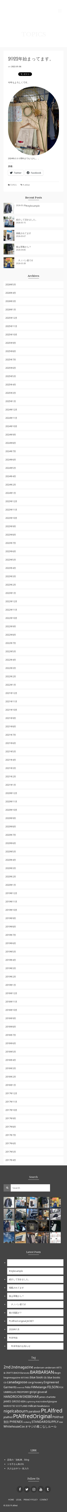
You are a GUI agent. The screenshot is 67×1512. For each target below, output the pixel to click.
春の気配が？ (15, 1312)
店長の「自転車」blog (18, 1459)
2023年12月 (11, 501)
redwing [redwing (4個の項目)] (27, 1422)
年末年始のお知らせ (19, 1346)
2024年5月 (10, 467)
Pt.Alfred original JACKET (21, 1321)
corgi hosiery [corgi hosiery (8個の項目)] (35, 1382)
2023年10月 (11, 518)
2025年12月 (11, 317)
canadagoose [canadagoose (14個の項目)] (17, 1382)
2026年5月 (10, 284)
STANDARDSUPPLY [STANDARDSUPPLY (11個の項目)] (45, 1422)
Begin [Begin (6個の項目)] (57, 1372)
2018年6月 (10, 1043)
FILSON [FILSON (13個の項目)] (53, 1387)
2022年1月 (10, 684)
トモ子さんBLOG (15, 1464)
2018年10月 (11, 1010)
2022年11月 (11, 609)
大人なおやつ (13, 1468)
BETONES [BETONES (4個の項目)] (25, 1377)
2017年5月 (10, 1151)
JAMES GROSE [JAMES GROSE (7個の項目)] (12, 1401)
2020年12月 (11, 793)
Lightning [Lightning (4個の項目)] (30, 1401)
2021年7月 (10, 734)
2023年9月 (10, 526)
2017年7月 (10, 1135)
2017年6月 (10, 1143)
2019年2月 (10, 976)
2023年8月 (10, 534)
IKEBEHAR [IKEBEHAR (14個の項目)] (31, 1396)
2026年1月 (10, 309)
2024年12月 (11, 409)
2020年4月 (10, 859)
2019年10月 (11, 909)
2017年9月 (10, 1118)
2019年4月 (10, 959)
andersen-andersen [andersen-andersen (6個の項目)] (45, 1367)
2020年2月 (10, 876)
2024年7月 (10, 451)
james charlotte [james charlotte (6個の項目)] (47, 1397)
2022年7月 (10, 643)
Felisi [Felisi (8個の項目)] (28, 1387)
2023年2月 (10, 584)
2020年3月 (10, 868)
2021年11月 (11, 701)
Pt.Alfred (26, 185)
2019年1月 (10, 984)
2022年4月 (10, 659)
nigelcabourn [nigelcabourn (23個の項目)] (16, 1411)
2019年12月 (11, 893)
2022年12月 (11, 601)
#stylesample (33, 205)
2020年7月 (10, 834)
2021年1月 (10, 784)
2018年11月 (11, 1001)
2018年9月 (10, 1018)
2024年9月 (10, 434)
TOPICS (13, 185)
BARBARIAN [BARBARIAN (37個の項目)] (42, 1372)
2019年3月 (10, 968)
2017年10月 (11, 1110)
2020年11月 (11, 801)
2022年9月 (10, 626)
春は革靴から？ (23, 246)
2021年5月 (10, 751)
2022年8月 (10, 634)
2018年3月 (10, 1068)
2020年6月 (10, 843)
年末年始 (13, 1337)
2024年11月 (11, 417)
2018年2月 (10, 1076)
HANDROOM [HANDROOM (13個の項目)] (13, 1396)
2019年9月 (10, 918)
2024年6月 (10, 459)
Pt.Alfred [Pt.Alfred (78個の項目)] (51, 1410)
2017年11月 (11, 1101)
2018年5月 (10, 1051)
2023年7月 (10, 543)
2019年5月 (10, 951)
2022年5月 (10, 651)
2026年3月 (10, 301)
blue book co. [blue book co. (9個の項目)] (38, 1377)
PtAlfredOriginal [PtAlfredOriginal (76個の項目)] (32, 1416)
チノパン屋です (24, 260)
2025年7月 (10, 359)
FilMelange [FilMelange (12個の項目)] (39, 1387)
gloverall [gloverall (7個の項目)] (42, 1392)
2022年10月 (11, 618)
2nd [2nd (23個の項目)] (7, 1367)
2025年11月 (11, 326)
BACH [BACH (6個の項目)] (17, 1372)
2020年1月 (10, 884)
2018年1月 (10, 1085)
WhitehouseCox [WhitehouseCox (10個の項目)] (14, 1426)
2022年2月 (10, 676)
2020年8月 (10, 826)
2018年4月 (10, 1060)
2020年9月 (10, 818)
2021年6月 (10, 743)
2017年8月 (10, 1126)
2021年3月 (10, 768)
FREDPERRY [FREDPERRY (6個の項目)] (23, 1392)
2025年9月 (10, 342)
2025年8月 (10, 351)
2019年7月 (10, 934)
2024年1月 (10, 493)
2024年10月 (11, 426)
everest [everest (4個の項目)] (20, 1387)
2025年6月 (10, 367)
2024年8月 (10, 442)
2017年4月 (10, 1160)
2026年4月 (10, 292)
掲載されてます (23, 233)
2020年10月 (11, 809)
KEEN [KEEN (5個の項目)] (23, 1401)
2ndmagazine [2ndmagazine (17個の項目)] (22, 1367)
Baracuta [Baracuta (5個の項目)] (24, 1372)
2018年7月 (10, 1035)
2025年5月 (10, 376)
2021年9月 (10, 718)
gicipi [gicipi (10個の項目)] (33, 1392)
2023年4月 (10, 568)
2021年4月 (10, 759)
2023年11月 (11, 509)
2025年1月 (10, 401)
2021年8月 (10, 726)
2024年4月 (10, 476)
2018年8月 (10, 1026)
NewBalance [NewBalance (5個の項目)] (43, 1406)
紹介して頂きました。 (27, 219)
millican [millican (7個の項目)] (32, 1406)
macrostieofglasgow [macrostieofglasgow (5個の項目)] (46, 1401)
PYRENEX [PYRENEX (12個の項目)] (16, 1422)
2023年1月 (10, 593)
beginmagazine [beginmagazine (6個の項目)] (12, 1377)
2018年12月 (11, 993)
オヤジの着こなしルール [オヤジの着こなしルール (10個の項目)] (41, 1426)
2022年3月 (10, 668)
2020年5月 (10, 851)
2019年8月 (10, 926)
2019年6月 (10, 943)
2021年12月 (11, 693)
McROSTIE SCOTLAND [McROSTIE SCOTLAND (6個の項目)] (16, 1406)
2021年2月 (10, 776)
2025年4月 (10, 384)
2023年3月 (10, 576)
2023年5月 (10, 559)
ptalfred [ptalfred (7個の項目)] (8, 1417)
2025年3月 (10, 392)
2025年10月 (11, 334)
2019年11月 (11, 901)
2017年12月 (11, 1093)
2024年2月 (10, 484)
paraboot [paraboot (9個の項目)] (34, 1411)
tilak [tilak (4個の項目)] (61, 1422)
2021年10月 (11, 709)
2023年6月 (10, 551)
